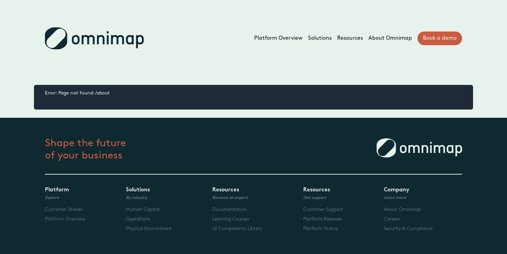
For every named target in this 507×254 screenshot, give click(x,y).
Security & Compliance (408, 228)
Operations (138, 219)
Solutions (320, 38)
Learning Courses (230, 219)
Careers (392, 219)
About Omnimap (390, 38)
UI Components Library (237, 228)
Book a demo (440, 38)
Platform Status (320, 228)
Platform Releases (322, 219)
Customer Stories (63, 209)
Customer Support (323, 209)
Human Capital (143, 209)
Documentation (229, 209)
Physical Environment (149, 228)
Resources (350, 38)
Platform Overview (278, 38)
